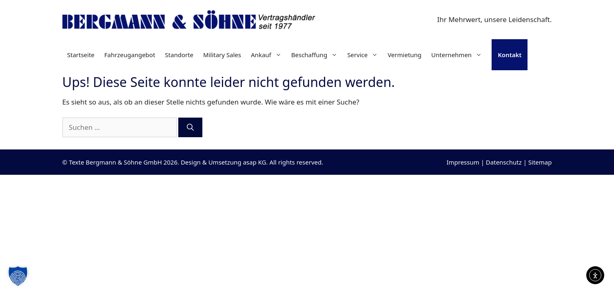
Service (365, 54)
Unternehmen (459, 54)
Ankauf (268, 54)
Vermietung (404, 55)
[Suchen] (190, 127)
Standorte (179, 55)
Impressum (462, 162)
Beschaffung (316, 54)
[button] (18, 276)
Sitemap (540, 162)
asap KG (254, 162)
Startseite (81, 55)
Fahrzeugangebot (129, 55)
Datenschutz (504, 162)
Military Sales (222, 55)
